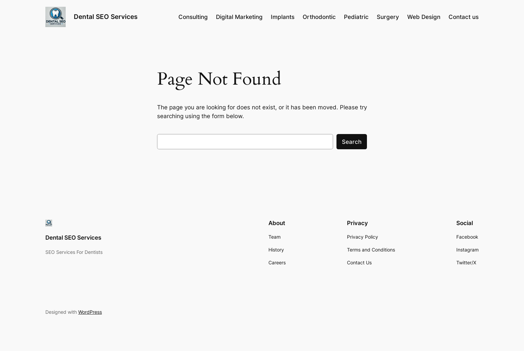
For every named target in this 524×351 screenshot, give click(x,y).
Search (352, 141)
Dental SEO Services (105, 17)
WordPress (90, 312)
